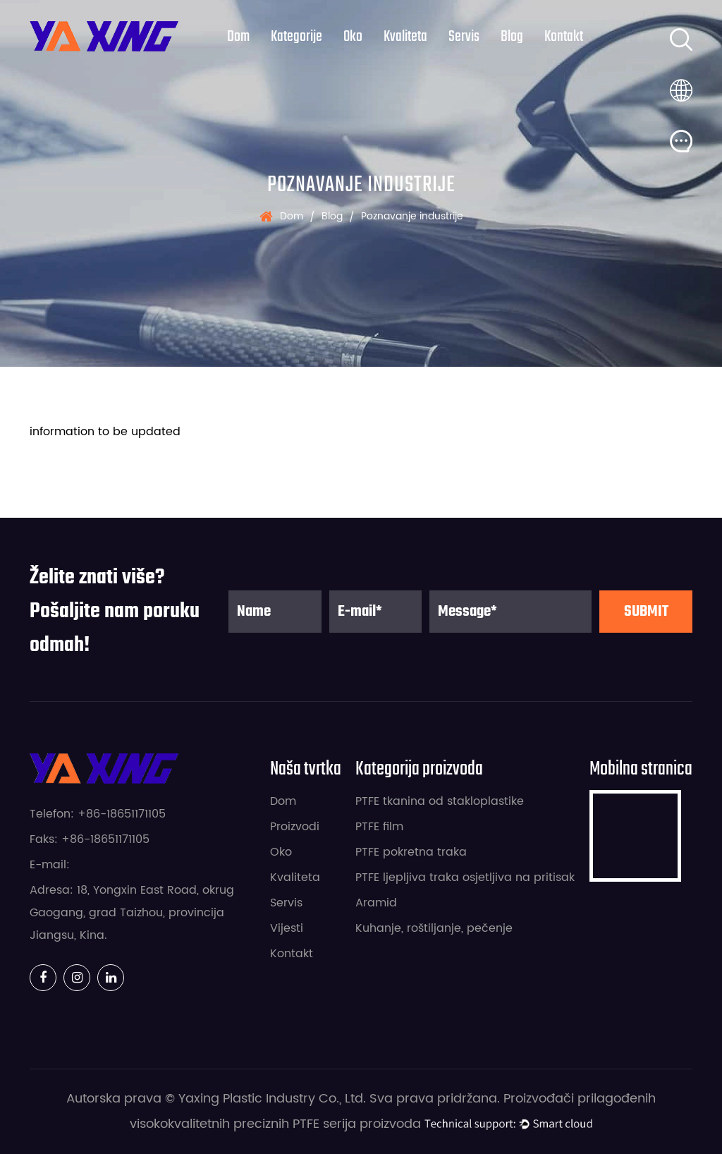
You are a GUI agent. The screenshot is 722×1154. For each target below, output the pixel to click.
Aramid (376, 903)
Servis (463, 37)
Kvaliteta (405, 37)
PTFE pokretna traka (411, 852)
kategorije (296, 37)
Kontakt (563, 37)
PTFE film (379, 827)
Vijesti (286, 928)
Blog (512, 37)
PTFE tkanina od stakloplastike (439, 801)
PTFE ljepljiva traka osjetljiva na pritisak (465, 877)
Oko (352, 37)
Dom (238, 37)
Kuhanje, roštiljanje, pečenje (434, 928)
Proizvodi (294, 827)
